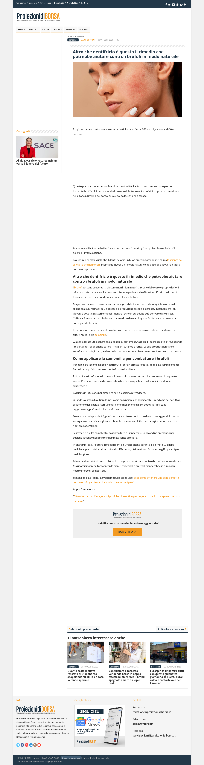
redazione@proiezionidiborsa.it (151, 712)
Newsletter (72, 3)
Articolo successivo (170, 629)
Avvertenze (45, 3)
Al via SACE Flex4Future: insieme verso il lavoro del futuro (37, 162)
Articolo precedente (85, 629)
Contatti (33, 3)
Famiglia (70, 29)
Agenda (83, 29)
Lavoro (57, 29)
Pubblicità (59, 3)
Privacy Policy (89, 758)
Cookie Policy (104, 758)
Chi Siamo (21, 3)
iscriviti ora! (127, 531)
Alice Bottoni (88, 40)
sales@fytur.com (142, 723)
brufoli (78, 287)
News (21, 29)
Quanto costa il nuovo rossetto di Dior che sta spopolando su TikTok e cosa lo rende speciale (85, 675)
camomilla (100, 334)
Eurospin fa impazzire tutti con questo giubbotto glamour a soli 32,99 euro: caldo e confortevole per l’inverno (167, 677)
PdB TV (84, 3)
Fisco (45, 29)
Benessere (79, 36)
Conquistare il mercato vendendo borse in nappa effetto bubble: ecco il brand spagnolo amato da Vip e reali (127, 677)
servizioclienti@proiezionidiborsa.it (154, 735)
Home (70, 36)
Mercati (33, 29)
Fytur (59, 761)
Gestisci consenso (71, 758)
